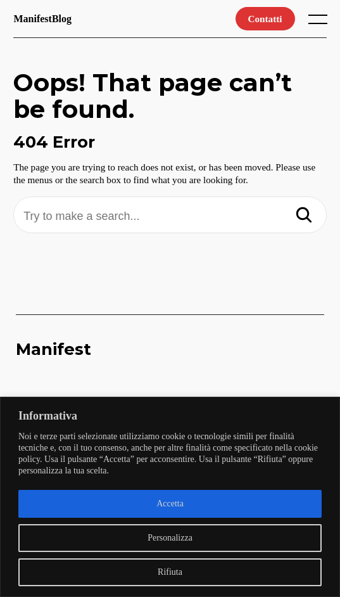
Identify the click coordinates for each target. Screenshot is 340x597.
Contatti (265, 18)
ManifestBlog (42, 18)
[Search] (303, 216)
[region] (170, 497)
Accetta (170, 503)
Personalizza (170, 537)
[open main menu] (320, 22)
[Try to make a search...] (170, 216)
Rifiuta (170, 572)
